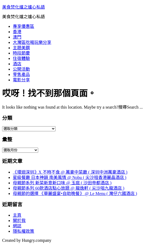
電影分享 (21, 80)
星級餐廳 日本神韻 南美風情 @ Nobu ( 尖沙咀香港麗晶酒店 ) (69, 177)
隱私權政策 (23, 231)
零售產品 (21, 74)
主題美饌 (21, 47)
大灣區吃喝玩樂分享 (32, 42)
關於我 (19, 220)
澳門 (17, 37)
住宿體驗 (21, 58)
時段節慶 (21, 53)
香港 (17, 31)
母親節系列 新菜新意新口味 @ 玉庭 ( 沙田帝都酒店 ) (62, 183)
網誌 (17, 226)
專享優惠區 (23, 26)
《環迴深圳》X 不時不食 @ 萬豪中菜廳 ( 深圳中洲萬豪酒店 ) (70, 172)
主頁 (17, 215)
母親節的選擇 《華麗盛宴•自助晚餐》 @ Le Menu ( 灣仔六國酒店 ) (75, 193)
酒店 (17, 64)
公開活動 (21, 69)
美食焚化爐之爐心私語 (23, 7)
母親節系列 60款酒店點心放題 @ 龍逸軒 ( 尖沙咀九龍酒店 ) (68, 188)
